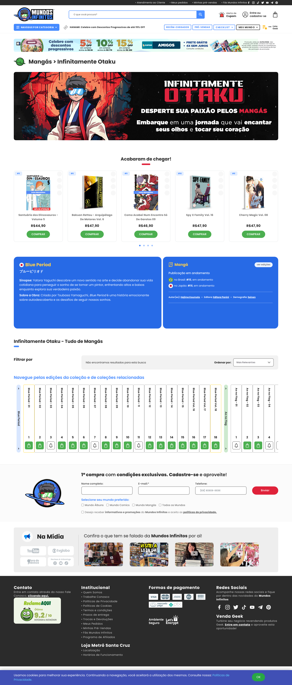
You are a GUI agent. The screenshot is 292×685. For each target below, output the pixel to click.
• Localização (90, 650)
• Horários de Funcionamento (102, 655)
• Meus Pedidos (92, 624)
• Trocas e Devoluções (97, 619)
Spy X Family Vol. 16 (199, 215)
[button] (140, 245)
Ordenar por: (222, 362)
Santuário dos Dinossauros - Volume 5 (38, 217)
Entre (253, 13)
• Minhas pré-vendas (204, 2)
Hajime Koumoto (190, 297)
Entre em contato (237, 624)
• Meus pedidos (179, 2)
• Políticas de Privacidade (99, 601)
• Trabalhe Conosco (95, 597)
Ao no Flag (226, 418)
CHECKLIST (224, 27)
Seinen (252, 297)
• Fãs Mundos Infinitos (234, 2)
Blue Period (38, 265)
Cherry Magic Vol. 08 (253, 215)
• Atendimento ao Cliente (150, 2)
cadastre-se (258, 16)
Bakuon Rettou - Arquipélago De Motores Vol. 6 (92, 217)
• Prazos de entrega (95, 615)
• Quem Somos (91, 592)
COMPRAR (38, 234)
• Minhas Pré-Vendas (96, 628)
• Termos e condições (96, 610)
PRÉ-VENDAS (202, 27)
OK (258, 677)
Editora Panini (221, 297)
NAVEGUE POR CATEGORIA (36, 27)
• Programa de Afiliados (98, 637)
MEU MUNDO (248, 27)
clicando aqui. (38, 596)
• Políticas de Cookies (96, 606)
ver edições (263, 264)
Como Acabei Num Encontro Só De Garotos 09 (145, 217)
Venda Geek (229, 616)
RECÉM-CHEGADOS (177, 27)
